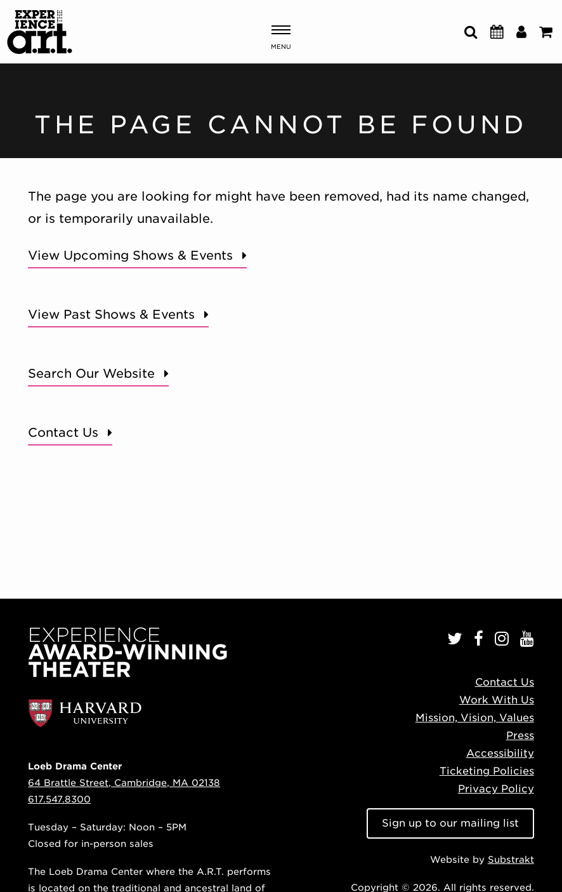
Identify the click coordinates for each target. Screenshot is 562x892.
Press (520, 735)
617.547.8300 (59, 799)
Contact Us (63, 432)
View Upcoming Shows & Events (130, 255)
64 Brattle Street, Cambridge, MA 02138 (124, 782)
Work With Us (496, 700)
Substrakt (511, 859)
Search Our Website (91, 373)
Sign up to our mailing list (450, 823)
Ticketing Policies (487, 771)
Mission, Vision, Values (474, 718)
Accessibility (500, 753)
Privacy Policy (496, 789)
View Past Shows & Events (111, 314)
